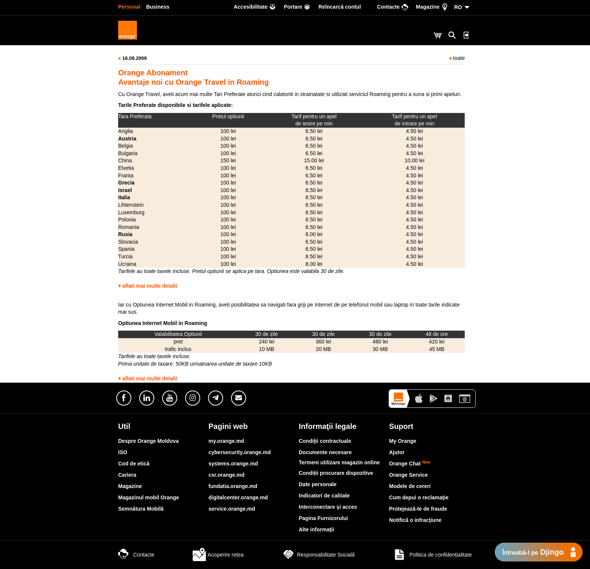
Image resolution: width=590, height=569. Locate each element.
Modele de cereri (410, 486)
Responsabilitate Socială (318, 555)
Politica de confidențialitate (432, 555)
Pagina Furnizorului (323, 518)
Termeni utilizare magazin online (339, 462)
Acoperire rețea (218, 555)
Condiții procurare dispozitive (336, 473)
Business (157, 7)
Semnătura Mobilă (141, 509)
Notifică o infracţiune (415, 520)
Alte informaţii (316, 529)
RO (458, 7)
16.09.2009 (134, 58)
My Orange (402, 441)
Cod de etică (133, 464)
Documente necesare (325, 452)
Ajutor (396, 452)
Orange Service (408, 475)
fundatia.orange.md (232, 486)
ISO (122, 452)
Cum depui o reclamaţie (419, 497)
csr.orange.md (226, 475)
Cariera (127, 475)
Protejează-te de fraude (418, 509)
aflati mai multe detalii (149, 286)
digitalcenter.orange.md (238, 497)
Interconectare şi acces (328, 507)
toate (457, 58)
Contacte (136, 555)
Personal (129, 7)
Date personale (317, 484)
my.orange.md (226, 441)
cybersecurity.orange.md (239, 452)
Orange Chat (409, 464)
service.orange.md (231, 509)
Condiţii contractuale (325, 441)
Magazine (130, 486)
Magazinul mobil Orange (148, 497)
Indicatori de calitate (324, 496)
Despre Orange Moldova (148, 441)
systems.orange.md (233, 464)
